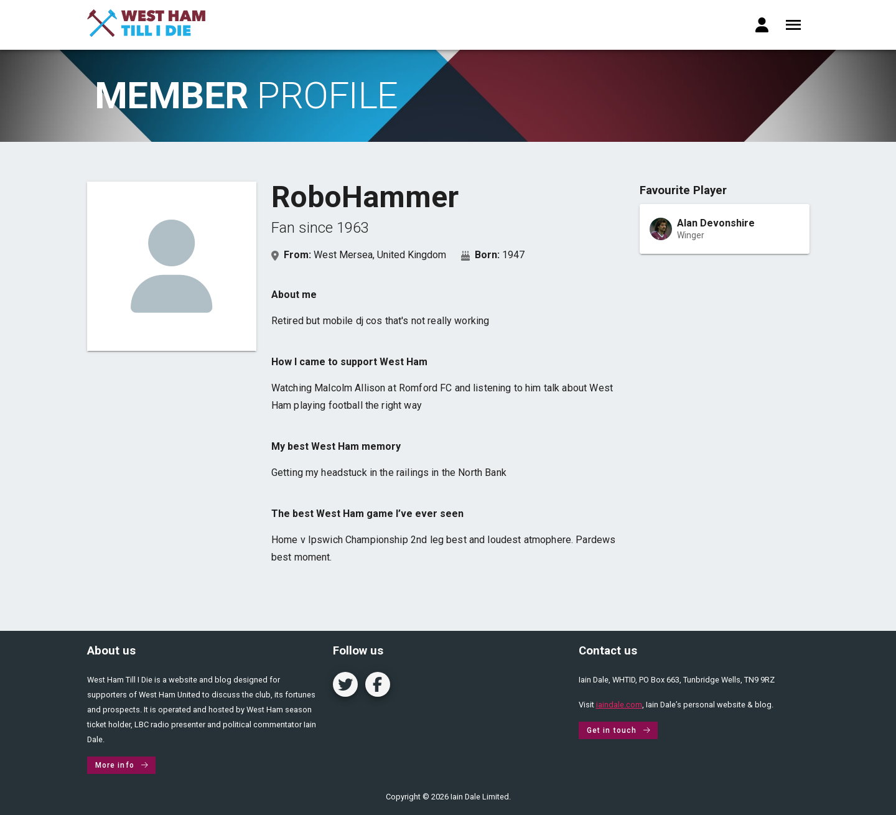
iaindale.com (619, 704)
